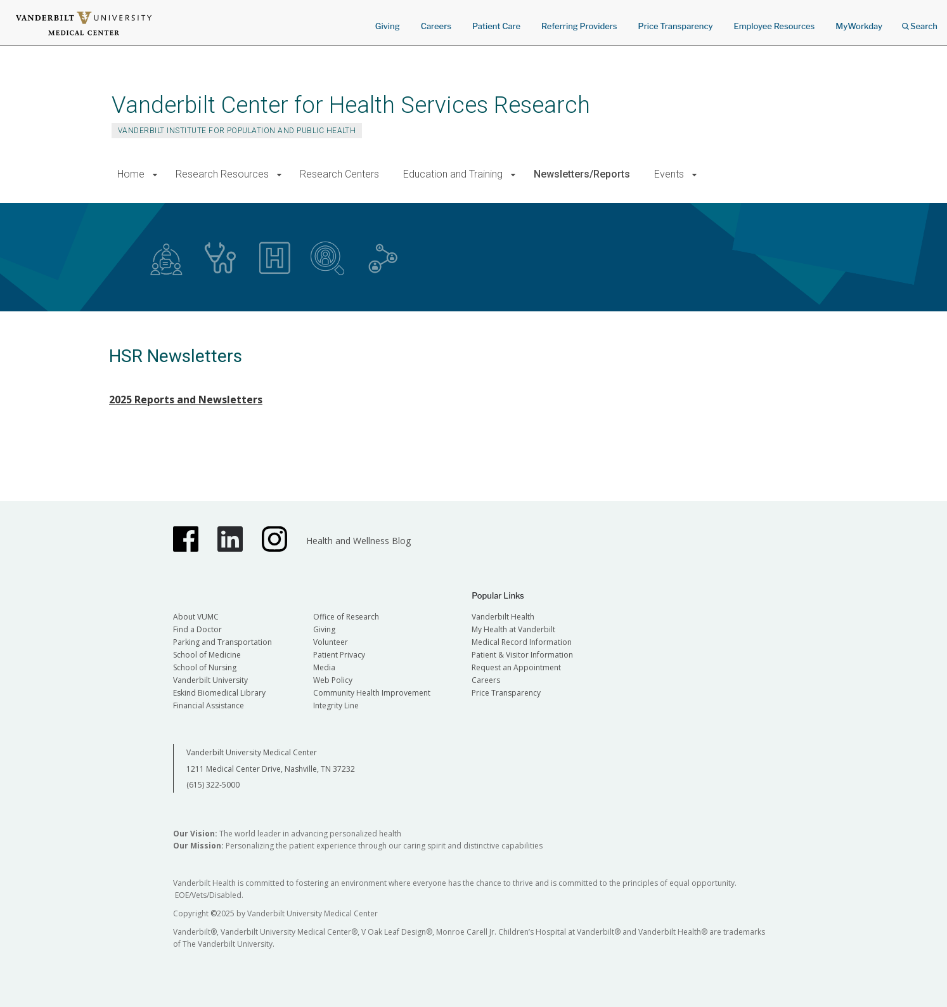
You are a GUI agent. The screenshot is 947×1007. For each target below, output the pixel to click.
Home (131, 174)
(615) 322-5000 (213, 784)
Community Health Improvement (371, 692)
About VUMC (196, 616)
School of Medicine (207, 654)
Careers (436, 26)
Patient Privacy (339, 654)
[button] (155, 175)
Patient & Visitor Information (522, 654)
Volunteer (330, 642)
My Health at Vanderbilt (513, 629)
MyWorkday (858, 26)
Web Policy (332, 680)
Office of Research (346, 616)
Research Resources (222, 174)
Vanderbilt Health (503, 616)
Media (324, 667)
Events (669, 174)
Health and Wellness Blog (358, 541)
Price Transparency (675, 26)
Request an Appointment (516, 667)
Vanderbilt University (210, 680)
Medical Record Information (522, 642)
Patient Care (496, 26)
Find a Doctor (197, 629)
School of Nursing (204, 667)
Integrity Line (336, 705)
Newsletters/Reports (582, 174)
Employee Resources (774, 26)
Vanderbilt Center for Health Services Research (351, 105)
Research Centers (339, 174)
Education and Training (453, 174)
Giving (387, 26)
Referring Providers (579, 26)
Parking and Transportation (222, 642)
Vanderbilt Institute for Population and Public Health (237, 130)
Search (919, 22)
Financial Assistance (208, 705)
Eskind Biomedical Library (219, 692)
